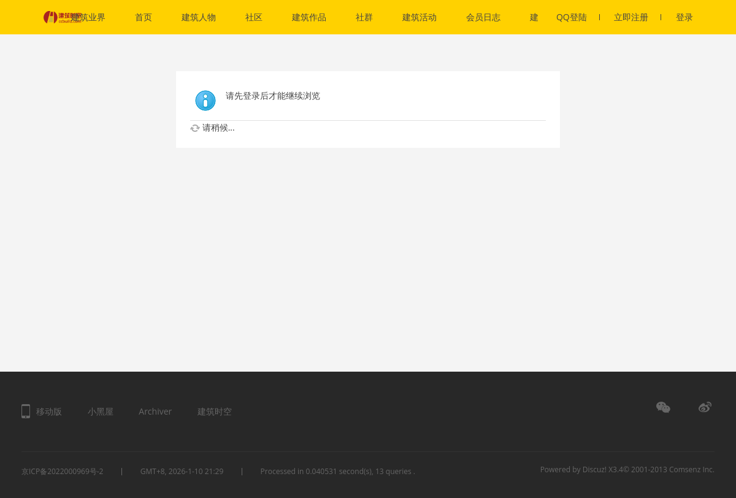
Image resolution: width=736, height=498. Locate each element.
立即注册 (637, 17)
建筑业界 (88, 17)
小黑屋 (100, 411)
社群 (364, 17)
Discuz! (595, 469)
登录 (684, 17)
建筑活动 (419, 17)
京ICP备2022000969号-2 (62, 471)
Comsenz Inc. (692, 469)
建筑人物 (199, 17)
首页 (143, 17)
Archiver (155, 411)
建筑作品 (309, 17)
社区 (254, 17)
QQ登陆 (578, 17)
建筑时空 (214, 411)
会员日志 (483, 17)
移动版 (49, 411)
